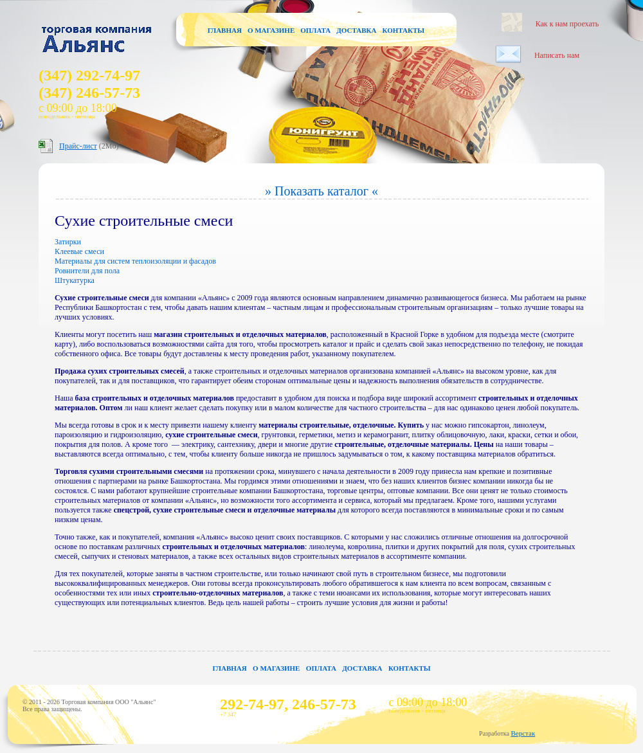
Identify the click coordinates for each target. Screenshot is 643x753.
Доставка (356, 30)
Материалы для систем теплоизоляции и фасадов (135, 261)
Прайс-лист (78, 145)
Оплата (315, 30)
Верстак (523, 733)
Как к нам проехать (567, 23)
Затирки (68, 241)
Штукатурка (75, 280)
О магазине (271, 30)
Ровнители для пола (87, 270)
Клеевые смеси (79, 251)
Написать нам (556, 55)
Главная (225, 30)
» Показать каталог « (321, 191)
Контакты (403, 30)
